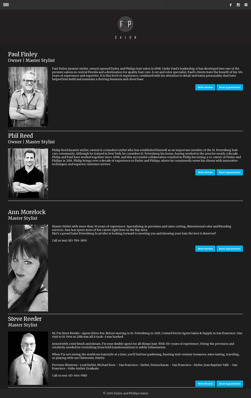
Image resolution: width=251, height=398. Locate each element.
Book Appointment (229, 87)
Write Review (205, 87)
